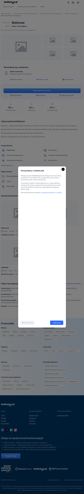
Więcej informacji (27, 323)
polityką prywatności (48, 193)
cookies (59, 193)
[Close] (63, 169)
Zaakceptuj (56, 323)
